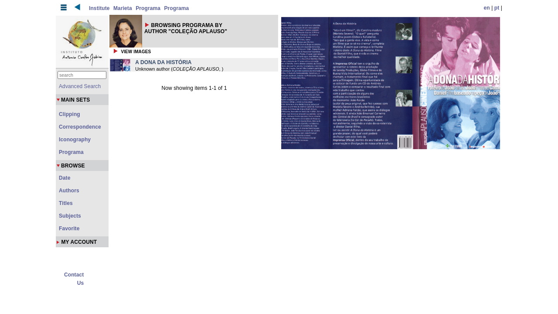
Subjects (70, 216)
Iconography (75, 140)
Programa (148, 8)
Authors (69, 191)
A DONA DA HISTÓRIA (163, 62)
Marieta (122, 8)
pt (497, 8)
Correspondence (80, 127)
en (487, 8)
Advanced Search (80, 86)
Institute (99, 8)
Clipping (69, 114)
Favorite (69, 228)
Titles (66, 203)
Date (64, 178)
